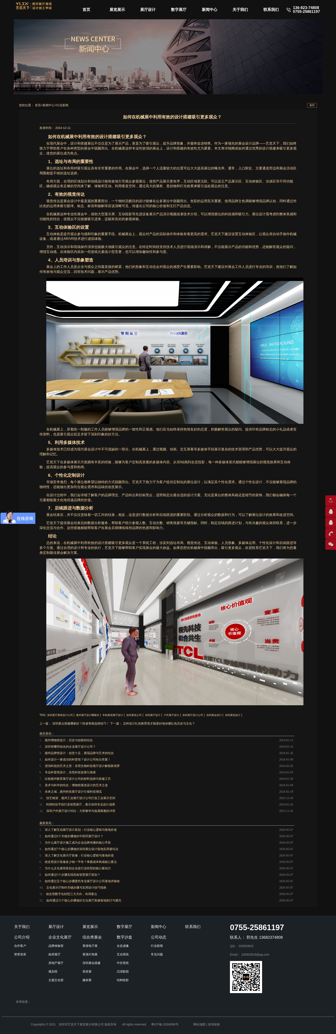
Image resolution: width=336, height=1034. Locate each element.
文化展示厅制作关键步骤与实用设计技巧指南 (76, 887)
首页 (86, 9)
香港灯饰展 (90, 954)
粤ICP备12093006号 (164, 1024)
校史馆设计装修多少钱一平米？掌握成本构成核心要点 (81, 862)
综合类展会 (92, 937)
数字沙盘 (124, 937)
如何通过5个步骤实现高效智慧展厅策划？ (72, 874)
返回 (312, 105)
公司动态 (158, 937)
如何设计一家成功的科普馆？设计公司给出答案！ (78, 759)
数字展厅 (178, 9)
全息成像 (123, 945)
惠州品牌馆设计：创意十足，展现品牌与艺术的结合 (79, 753)
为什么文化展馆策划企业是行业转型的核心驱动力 (78, 868)
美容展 (87, 971)
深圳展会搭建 (91, 963)
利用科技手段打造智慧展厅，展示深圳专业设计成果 (80, 804)
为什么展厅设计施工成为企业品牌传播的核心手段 (78, 842)
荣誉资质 (20, 954)
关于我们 (240, 9)
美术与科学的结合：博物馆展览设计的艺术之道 (76, 785)
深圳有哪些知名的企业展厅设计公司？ (70, 746)
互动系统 (123, 954)
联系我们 (271, 9)
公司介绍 (22, 937)
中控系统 (123, 963)
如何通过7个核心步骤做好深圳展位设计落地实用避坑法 (81, 849)
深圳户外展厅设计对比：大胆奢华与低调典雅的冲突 (80, 811)
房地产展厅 (55, 963)
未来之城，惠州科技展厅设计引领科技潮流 (73, 791)
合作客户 (20, 945)
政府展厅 (54, 954)
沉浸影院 (123, 971)
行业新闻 (62, 105)
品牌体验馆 (55, 945)
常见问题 (157, 954)
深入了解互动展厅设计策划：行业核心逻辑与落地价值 (81, 829)
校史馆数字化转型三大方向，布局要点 (71, 894)
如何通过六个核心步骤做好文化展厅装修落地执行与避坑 (83, 900)
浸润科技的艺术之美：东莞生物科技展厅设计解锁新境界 (82, 766)
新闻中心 (209, 9)
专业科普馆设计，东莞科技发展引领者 (70, 772)
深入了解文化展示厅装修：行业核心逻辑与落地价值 (79, 855)
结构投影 (123, 980)
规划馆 (52, 971)
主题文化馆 (55, 980)
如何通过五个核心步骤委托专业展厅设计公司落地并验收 (82, 881)
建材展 (87, 980)
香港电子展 (90, 945)
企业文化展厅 (60, 937)
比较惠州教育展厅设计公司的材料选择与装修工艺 (78, 778)
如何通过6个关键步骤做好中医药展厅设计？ (74, 836)
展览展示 (117, 9)
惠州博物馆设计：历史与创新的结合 (69, 740)
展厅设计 (148, 9)
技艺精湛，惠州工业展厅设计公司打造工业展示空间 (80, 798)
